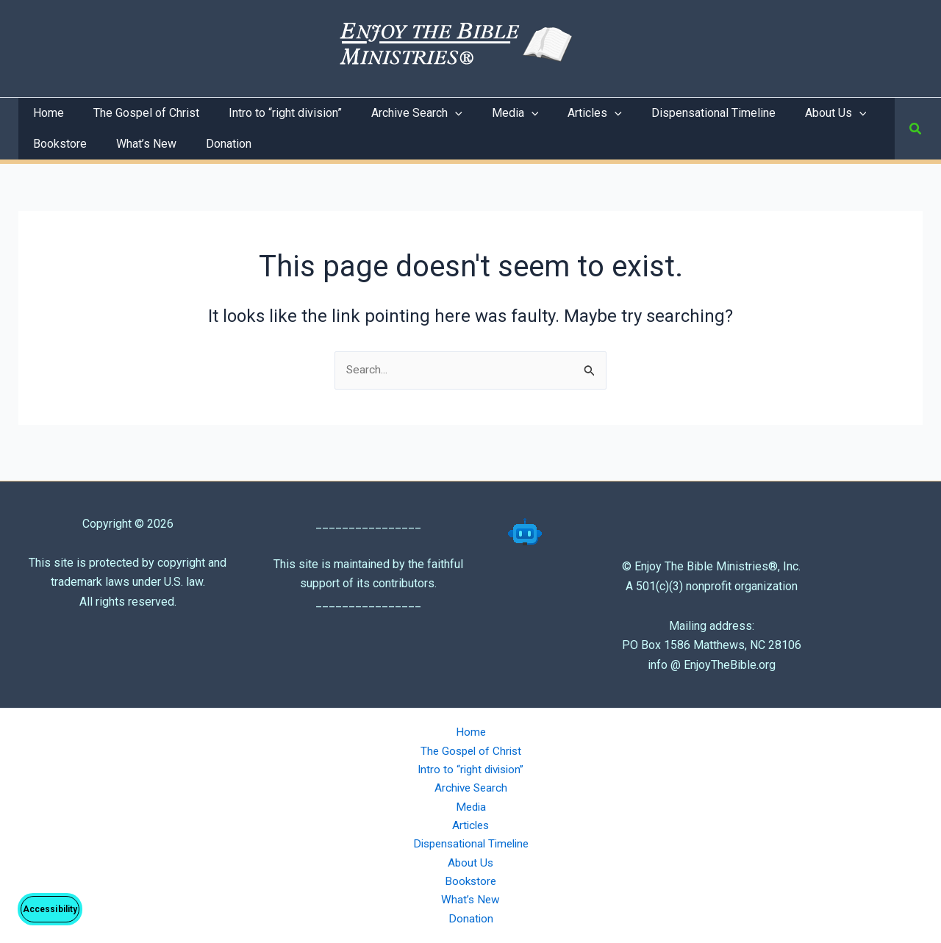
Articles (470, 821)
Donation (470, 918)
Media (470, 801)
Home (470, 724)
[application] (434, 113)
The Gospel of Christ (470, 743)
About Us (470, 860)
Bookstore (471, 879)
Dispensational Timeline (471, 840)
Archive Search (470, 782)
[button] (916, 129)
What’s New (470, 899)
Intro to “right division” (470, 763)
